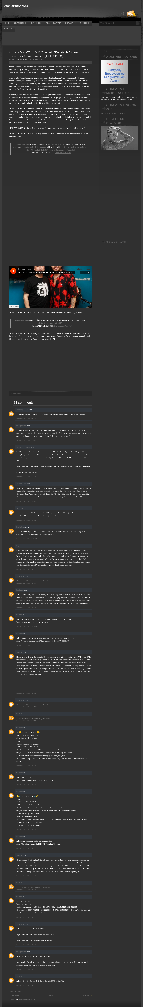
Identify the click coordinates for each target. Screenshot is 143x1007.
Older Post (87, 995)
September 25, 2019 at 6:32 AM (26, 889)
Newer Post (14, 995)
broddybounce (21, 426)
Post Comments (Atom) (27, 999)
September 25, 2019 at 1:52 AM (26, 848)
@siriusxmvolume (78, 147)
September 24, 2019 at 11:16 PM (26, 707)
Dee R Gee (20, 508)
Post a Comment (15, 991)
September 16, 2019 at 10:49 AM (26, 539)
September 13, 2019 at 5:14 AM (26, 476)
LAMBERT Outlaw (23, 447)
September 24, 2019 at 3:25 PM (26, 693)
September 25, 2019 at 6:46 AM (26, 969)
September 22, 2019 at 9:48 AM (26, 607)
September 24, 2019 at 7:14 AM (26, 645)
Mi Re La (19, 576)
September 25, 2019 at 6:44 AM (26, 944)
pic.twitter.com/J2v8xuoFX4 (62, 150)
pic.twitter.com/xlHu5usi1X (50, 323)
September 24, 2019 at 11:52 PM (26, 721)
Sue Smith (20, 590)
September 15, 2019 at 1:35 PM (26, 520)
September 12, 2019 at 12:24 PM (26, 440)
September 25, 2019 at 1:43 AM (26, 765)
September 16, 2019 (63, 326)
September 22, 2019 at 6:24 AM (26, 583)
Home (50, 995)
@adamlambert (23, 144)
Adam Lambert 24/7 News (16, 5)
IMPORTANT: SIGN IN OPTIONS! (114, 113)
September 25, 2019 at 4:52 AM (26, 876)
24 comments (16, 393)
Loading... (104, 51)
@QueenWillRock (56, 144)
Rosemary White (22, 410)
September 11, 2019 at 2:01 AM (26, 418)
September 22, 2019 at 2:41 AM (26, 569)
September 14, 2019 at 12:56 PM (26, 501)
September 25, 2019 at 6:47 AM (26, 985)
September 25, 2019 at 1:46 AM (26, 784)
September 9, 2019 (63, 153)
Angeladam (20, 546)
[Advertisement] (52, 13)
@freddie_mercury (38, 147)
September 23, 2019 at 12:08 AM (26, 626)
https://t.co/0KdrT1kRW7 (37, 150)
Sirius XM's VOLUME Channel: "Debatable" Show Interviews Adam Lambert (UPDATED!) (43, 54)
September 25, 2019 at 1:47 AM (26, 829)
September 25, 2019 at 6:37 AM (26, 917)
